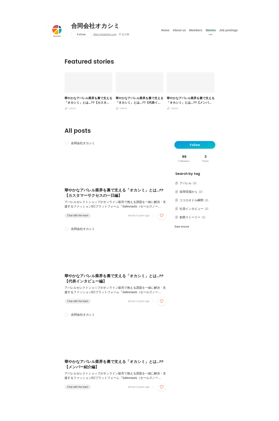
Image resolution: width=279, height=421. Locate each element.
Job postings (228, 29)
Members (195, 29)
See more (181, 226)
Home (165, 29)
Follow (81, 34)
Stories (211, 29)
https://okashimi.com (104, 34)
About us (179, 29)
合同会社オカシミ (95, 26)
